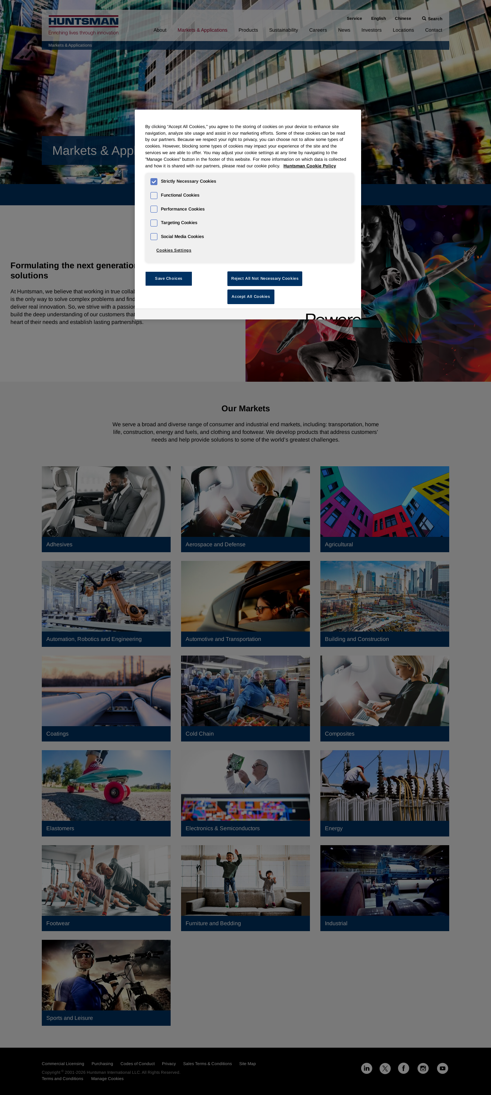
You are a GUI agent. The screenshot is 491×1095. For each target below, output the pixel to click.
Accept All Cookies (251, 296)
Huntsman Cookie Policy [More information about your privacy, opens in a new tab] (309, 166)
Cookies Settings (173, 250)
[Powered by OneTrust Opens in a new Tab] (331, 315)
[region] (248, 214)
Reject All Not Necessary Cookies (264, 278)
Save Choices (168, 278)
